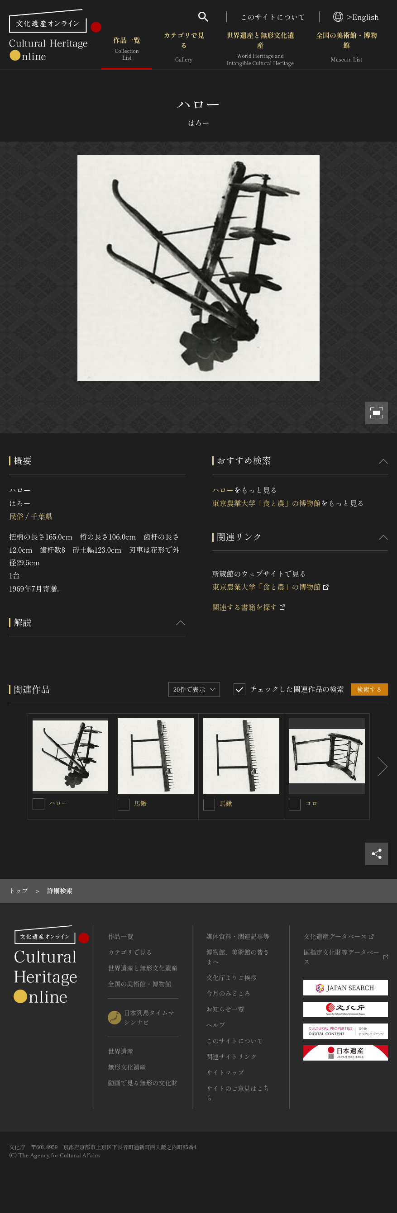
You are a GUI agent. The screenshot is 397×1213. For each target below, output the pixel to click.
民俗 (16, 516)
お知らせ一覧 (225, 1009)
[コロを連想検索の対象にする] (295, 804)
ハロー (223, 489)
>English (356, 16)
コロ (311, 803)
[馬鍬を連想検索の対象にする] (123, 804)
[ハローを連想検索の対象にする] (38, 804)
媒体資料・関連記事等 (237, 936)
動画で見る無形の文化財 (142, 1082)
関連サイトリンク (231, 1056)
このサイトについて (273, 16)
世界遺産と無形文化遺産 (260, 49)
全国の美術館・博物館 (346, 49)
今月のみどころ (228, 993)
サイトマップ (225, 1072)
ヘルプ (215, 1024)
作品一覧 (126, 49)
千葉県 (41, 516)
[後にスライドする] (379, 766)
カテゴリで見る (183, 49)
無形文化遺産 (127, 1066)
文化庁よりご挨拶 (231, 977)
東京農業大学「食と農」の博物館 (266, 503)
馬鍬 (140, 803)
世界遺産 (120, 1051)
